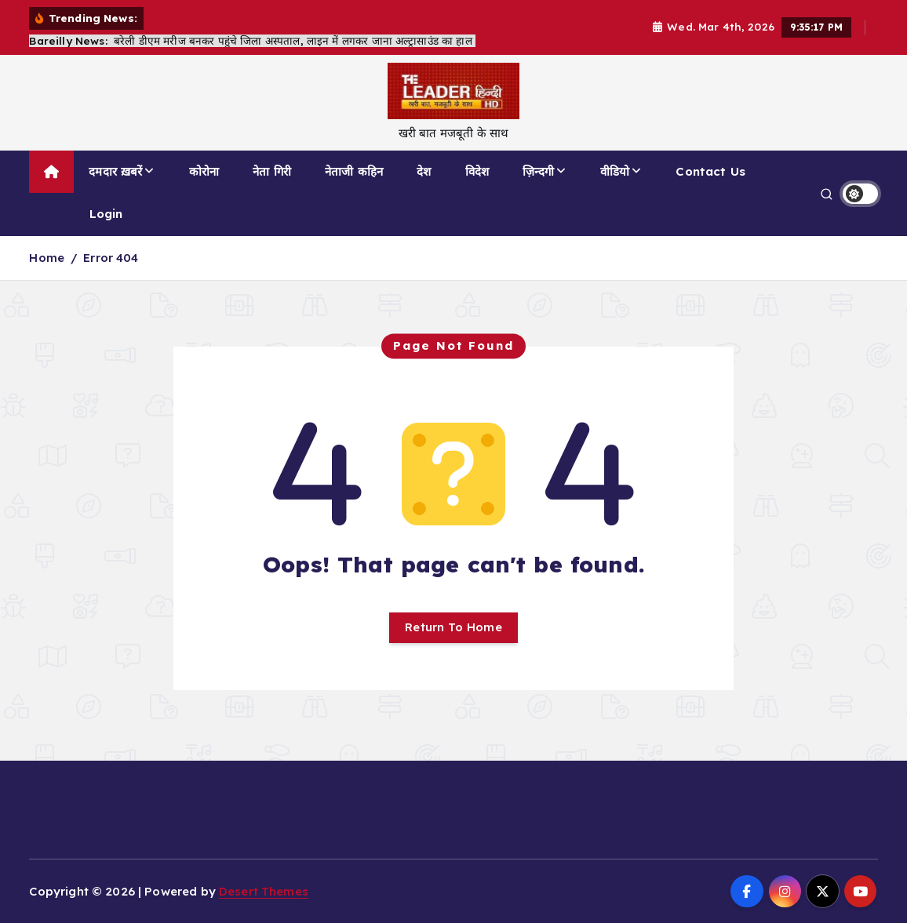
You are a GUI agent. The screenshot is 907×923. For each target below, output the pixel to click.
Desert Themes (263, 891)
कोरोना (204, 171)
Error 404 (110, 257)
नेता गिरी (272, 171)
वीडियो (614, 171)
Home (46, 257)
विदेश (477, 171)
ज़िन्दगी (538, 171)
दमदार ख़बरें (115, 171)
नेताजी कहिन (354, 171)
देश (424, 171)
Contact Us (710, 171)
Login (106, 213)
